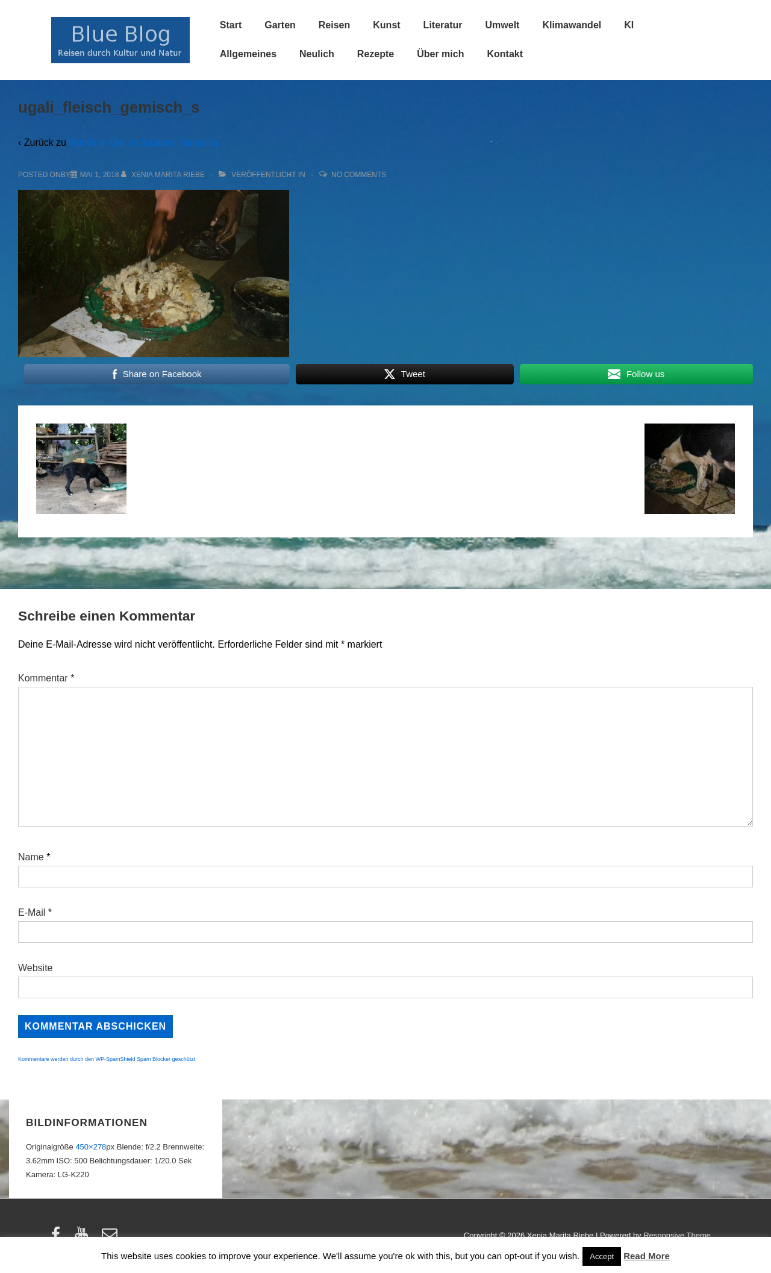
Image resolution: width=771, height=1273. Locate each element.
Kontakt (505, 54)
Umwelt (502, 25)
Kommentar (46, 678)
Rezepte (375, 54)
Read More (646, 1256)
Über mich (440, 54)
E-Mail (31, 912)
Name (31, 857)
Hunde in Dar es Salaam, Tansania (143, 142)
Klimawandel (571, 25)
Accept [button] (602, 1256)
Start (231, 25)
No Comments (358, 174)
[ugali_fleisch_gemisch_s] (99, 174)
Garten (280, 25)
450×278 (90, 1146)
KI (629, 25)
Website (35, 968)
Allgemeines (248, 54)
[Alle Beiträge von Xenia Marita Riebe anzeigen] (164, 174)
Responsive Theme (677, 1235)
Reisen (334, 25)
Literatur (443, 25)
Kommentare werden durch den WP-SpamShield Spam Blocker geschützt (106, 1059)
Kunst (386, 25)
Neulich (316, 54)
